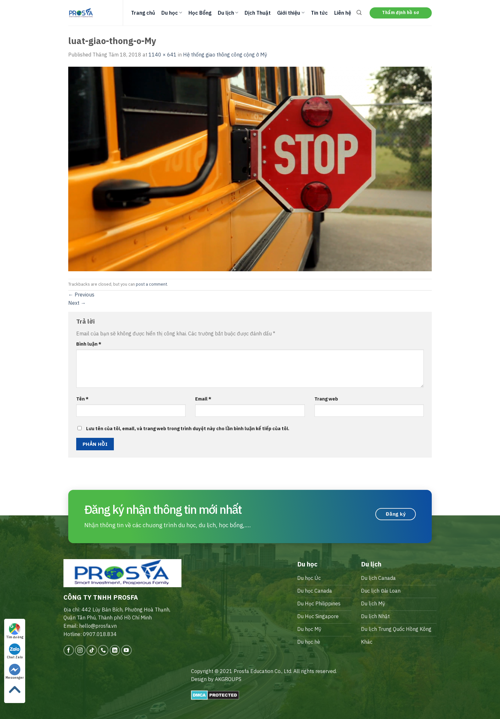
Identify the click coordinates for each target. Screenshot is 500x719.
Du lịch (228, 13)
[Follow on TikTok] (91, 650)
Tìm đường (14, 631)
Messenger (14, 672)
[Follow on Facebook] (68, 650)
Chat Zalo (15, 651)
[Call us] (103, 650)
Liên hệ (342, 13)
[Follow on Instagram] (80, 650)
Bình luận (88, 344)
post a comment (151, 284)
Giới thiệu (290, 13)
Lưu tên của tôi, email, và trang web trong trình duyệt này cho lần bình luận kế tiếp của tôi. (187, 428)
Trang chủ (143, 13)
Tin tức (319, 13)
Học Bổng (199, 13)
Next (77, 303)
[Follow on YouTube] (126, 650)
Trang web (326, 399)
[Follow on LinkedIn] (115, 650)
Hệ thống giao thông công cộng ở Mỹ (225, 54)
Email (203, 399)
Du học (171, 13)
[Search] (359, 12)
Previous (81, 294)
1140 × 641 (163, 54)
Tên (82, 399)
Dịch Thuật (258, 13)
